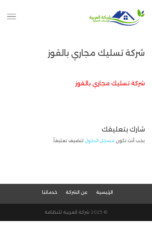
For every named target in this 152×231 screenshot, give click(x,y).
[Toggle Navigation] (11, 17)
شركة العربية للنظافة (67, 212)
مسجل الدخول (99, 140)
